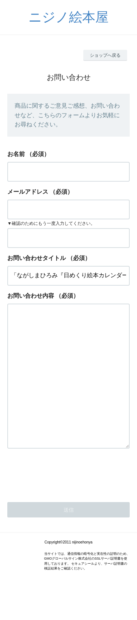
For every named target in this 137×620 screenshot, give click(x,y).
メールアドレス (27, 192)
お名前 (16, 154)
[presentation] (62, 502)
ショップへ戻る (105, 55)
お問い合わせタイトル (36, 258)
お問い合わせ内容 (30, 296)
